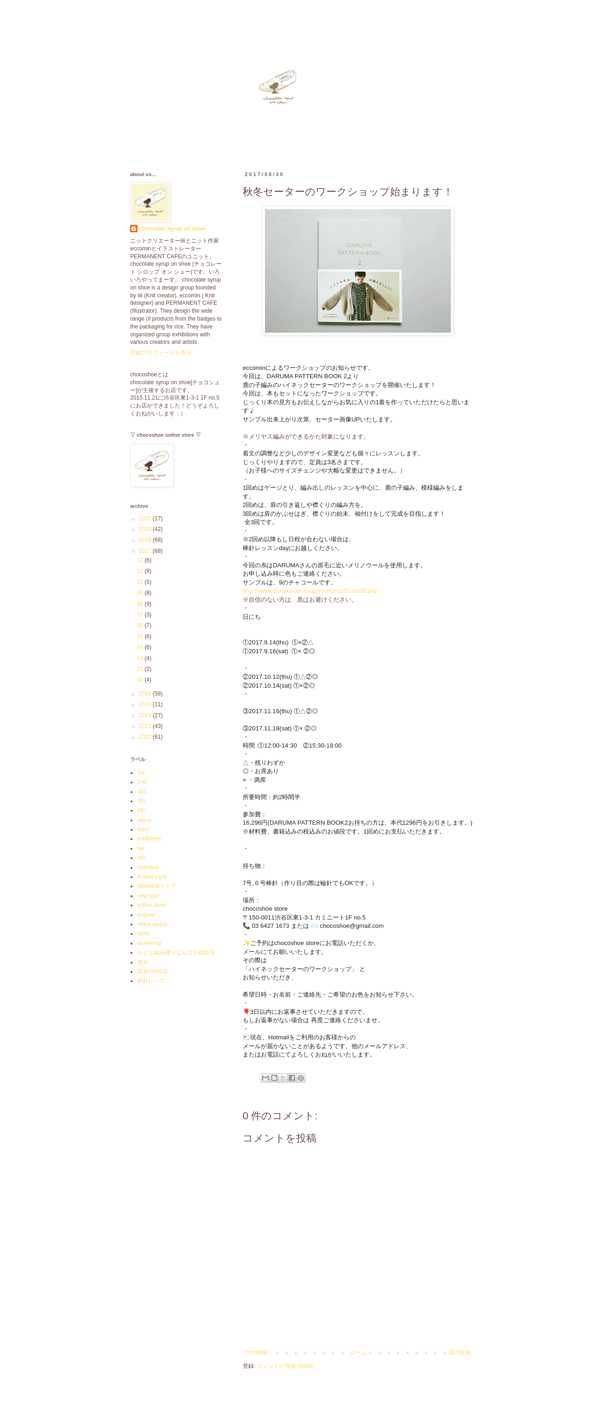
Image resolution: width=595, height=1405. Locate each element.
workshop (149, 943)
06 (141, 625)
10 (141, 582)
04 (141, 647)
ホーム (358, 1352)
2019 (146, 529)
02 (141, 669)
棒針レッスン (154, 981)
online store (151, 905)
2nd (141, 782)
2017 (146, 551)
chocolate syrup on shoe (172, 228)
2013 (146, 726)
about (144, 820)
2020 (146, 518)
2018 (146, 540)
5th (141, 810)
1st (141, 772)
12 (141, 560)
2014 (146, 715)
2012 (146, 737)
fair (141, 848)
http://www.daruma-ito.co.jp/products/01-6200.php (310, 590)
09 (141, 593)
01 (141, 679)
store (143, 933)
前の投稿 (460, 1352)
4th (141, 801)
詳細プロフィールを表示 (161, 352)
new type (148, 896)
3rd (141, 791)
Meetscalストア (156, 886)
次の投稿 (256, 1352)
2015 (146, 704)
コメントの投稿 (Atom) (285, 1366)
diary (143, 829)
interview (148, 867)
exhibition (149, 838)
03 (141, 658)
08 (141, 604)
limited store (152, 876)
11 (141, 571)
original (146, 915)
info (141, 857)
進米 (142, 962)
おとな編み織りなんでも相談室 (176, 952)
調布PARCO (152, 971)
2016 (146, 693)
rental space (152, 924)
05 (141, 636)
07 (141, 614)
